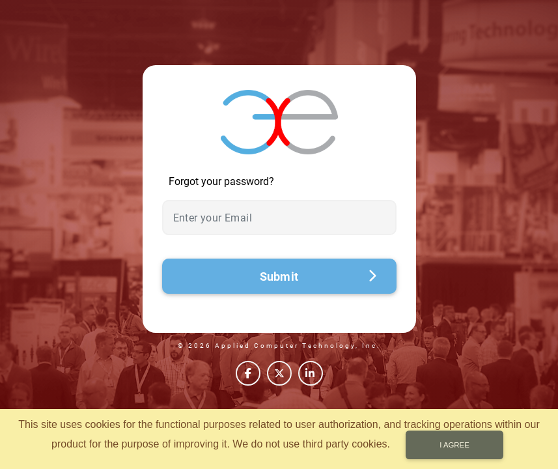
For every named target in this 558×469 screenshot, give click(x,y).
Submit (318, 276)
